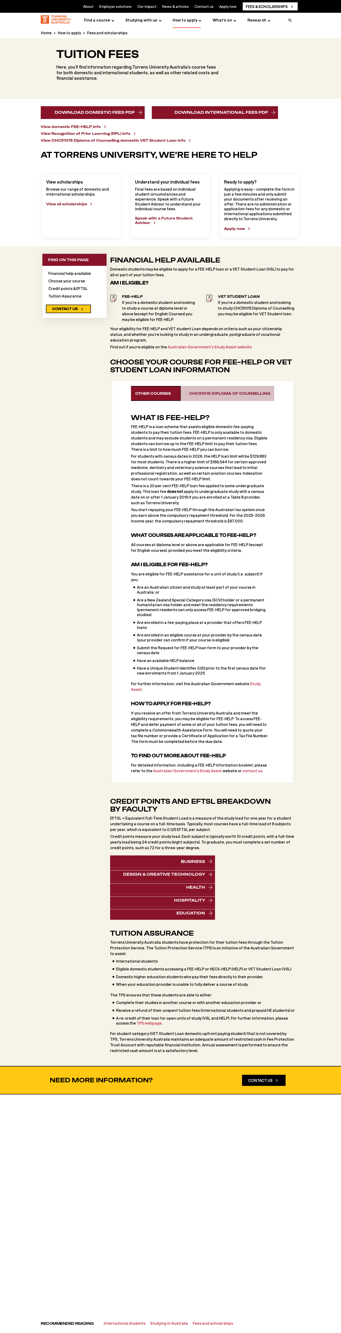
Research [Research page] (256, 20)
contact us (252, 833)
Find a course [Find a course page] (97, 20)
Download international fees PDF (221, 114)
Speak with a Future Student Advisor (164, 283)
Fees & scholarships (267, 6)
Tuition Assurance (64, 358)
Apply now (228, 6)
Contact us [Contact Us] (260, 1169)
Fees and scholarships (213, 1323)
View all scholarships (66, 266)
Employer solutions (115, 6)
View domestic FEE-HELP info (71, 126)
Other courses (158, 456)
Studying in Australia (169, 1323)
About (88, 6)
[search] (290, 21)
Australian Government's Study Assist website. (210, 409)
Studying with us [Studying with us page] (141, 20)
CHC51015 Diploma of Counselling (236, 456)
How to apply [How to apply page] (185, 20)
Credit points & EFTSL (68, 351)
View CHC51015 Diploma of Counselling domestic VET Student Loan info (113, 140)
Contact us (204, 6)
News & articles (175, 6)
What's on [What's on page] (222, 20)
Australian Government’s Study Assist (187, 833)
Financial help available (69, 335)
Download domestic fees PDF (95, 112)
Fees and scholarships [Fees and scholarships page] (107, 33)
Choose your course (66, 343)
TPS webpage (149, 1085)
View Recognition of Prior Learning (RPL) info (85, 133)
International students (124, 1323)
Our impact (147, 6)
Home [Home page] (46, 33)
